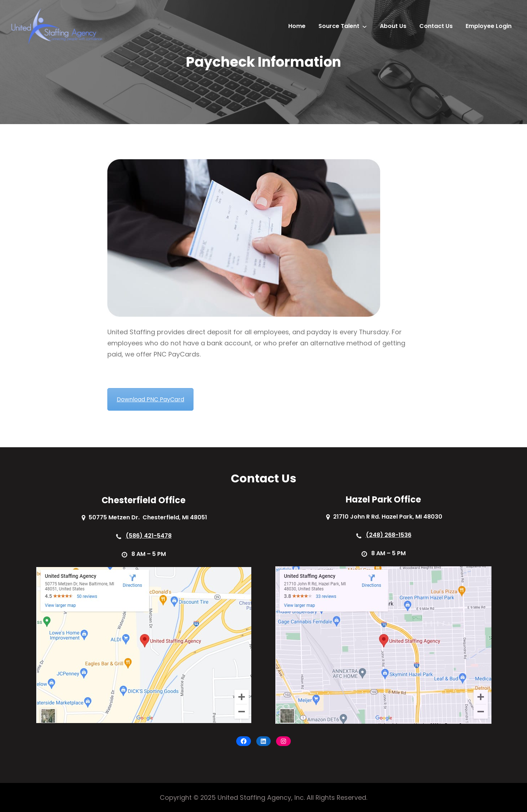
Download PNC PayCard (150, 399)
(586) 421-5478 (149, 536)
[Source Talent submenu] (364, 26)
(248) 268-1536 (388, 535)
